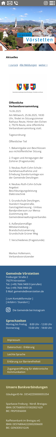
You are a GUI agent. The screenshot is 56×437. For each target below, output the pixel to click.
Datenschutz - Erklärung (20, 347)
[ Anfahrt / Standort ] (17, 302)
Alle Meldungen (28, 65)
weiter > (43, 65)
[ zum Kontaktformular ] (19, 298)
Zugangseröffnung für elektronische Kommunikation (27, 370)
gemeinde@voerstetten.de (29, 291)
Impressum (13, 340)
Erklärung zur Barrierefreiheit (23, 361)
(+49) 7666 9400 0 (20, 284)
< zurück (13, 65)
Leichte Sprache (16, 354)
